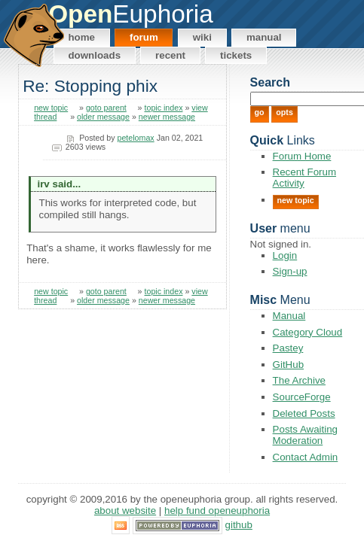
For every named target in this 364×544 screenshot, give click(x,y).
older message (103, 116)
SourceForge (302, 397)
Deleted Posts (304, 413)
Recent (170, 55)
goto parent (106, 107)
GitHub (288, 364)
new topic (51, 107)
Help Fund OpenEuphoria (217, 510)
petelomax (136, 137)
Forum (144, 37)
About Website (125, 510)
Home (81, 37)
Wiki (202, 37)
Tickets (236, 55)
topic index (164, 107)
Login (285, 255)
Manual (264, 37)
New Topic (295, 200)
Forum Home (302, 156)
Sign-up (290, 271)
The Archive (299, 380)
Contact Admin (305, 457)
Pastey (288, 348)
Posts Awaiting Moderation (305, 435)
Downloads (94, 55)
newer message (167, 116)
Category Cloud (308, 332)
